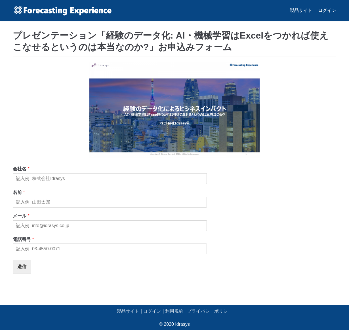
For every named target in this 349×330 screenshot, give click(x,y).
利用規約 (174, 311)
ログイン (327, 10)
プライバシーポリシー (209, 311)
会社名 (21, 168)
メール (21, 215)
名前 (19, 192)
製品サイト (301, 10)
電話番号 (23, 239)
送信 (21, 266)
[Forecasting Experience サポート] (62, 10)
